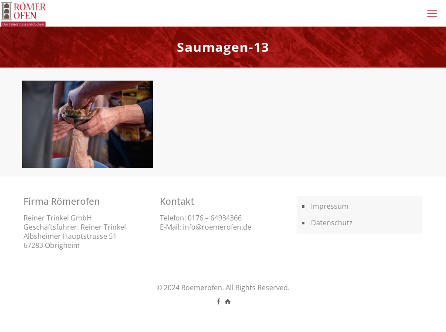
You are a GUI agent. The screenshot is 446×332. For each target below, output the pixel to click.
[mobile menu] (432, 13)
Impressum (329, 206)
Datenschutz (332, 222)
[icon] (227, 301)
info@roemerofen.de (217, 227)
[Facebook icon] (218, 301)
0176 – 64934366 (215, 218)
